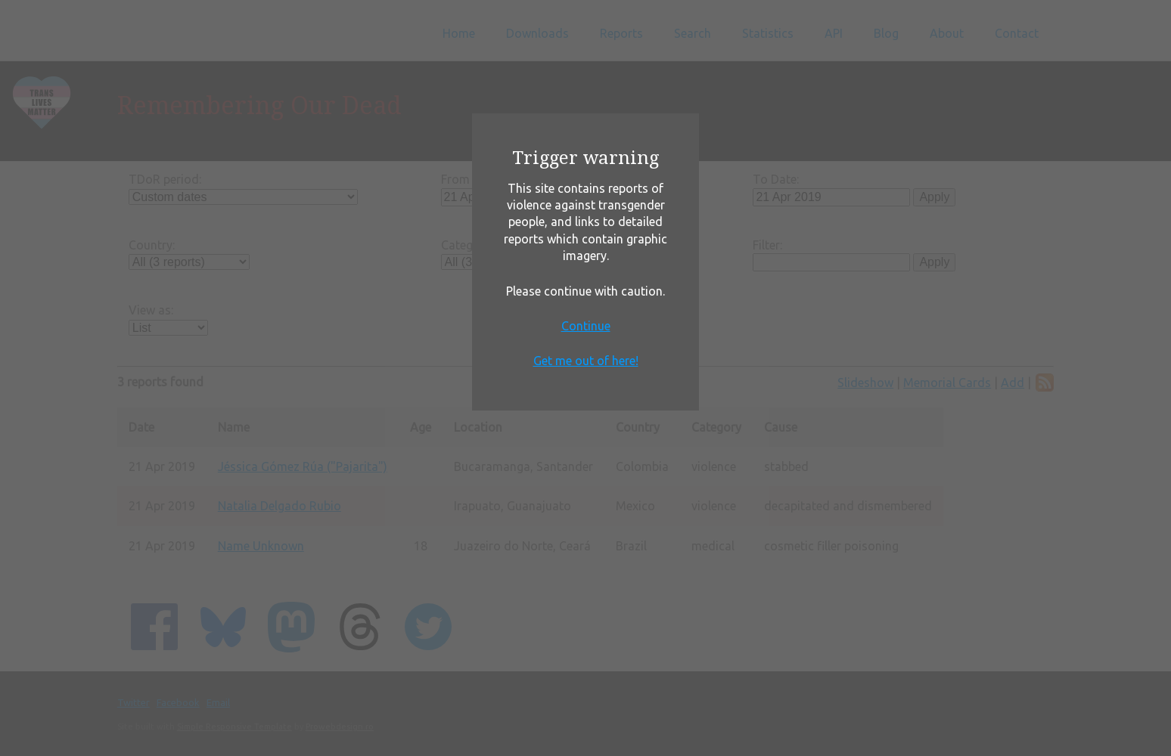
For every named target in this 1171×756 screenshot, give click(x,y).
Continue (585, 326)
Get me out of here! (585, 360)
